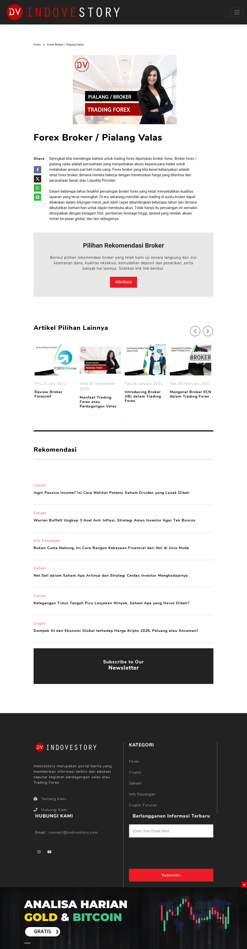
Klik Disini (123, 282)
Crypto (40, 623)
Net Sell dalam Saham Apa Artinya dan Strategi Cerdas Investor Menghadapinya (111, 575)
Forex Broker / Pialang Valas (65, 44)
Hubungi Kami (50, 809)
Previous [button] (192, 328)
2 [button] (127, 416)
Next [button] (205, 328)
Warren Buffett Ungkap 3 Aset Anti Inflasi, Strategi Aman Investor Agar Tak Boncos (115, 520)
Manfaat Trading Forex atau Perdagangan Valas (99, 401)
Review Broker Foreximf (49, 394)
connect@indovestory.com (73, 832)
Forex (37, 44)
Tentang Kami (50, 798)
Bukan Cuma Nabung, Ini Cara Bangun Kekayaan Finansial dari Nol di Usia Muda (111, 547)
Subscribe (171, 875)
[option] (56, 373)
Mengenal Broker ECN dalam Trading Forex (191, 394)
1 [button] (119, 416)
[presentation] (163, 851)
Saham (40, 485)
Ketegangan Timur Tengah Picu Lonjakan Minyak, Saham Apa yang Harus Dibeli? (111, 603)
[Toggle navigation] (237, 12)
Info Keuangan (47, 540)
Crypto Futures (143, 805)
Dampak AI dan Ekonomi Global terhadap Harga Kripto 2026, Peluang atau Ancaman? (116, 630)
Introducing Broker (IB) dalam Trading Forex (144, 396)
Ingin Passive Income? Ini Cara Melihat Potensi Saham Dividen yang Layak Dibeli (112, 492)
